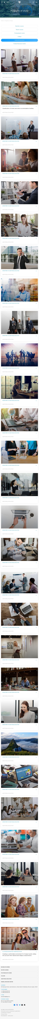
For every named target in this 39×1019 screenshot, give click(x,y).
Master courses (19, 29)
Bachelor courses (19, 26)
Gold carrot (10, 1015)
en (33, 2)
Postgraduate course (19, 33)
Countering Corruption (6, 1012)
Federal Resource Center (19, 43)
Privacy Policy (4, 1014)
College (19, 36)
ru (30, 2)
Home (2, 20)
